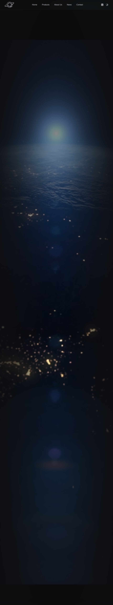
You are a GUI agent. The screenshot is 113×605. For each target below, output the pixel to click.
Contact (79, 5)
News (69, 5)
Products (45, 5)
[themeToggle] (107, 5)
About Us (58, 5)
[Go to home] (9, 5)
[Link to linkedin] (102, 5)
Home (34, 5)
